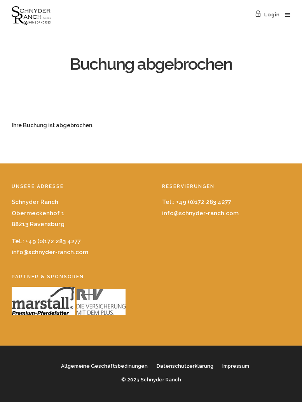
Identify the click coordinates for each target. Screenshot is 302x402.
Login (267, 15)
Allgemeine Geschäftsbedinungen (104, 366)
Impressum (235, 366)
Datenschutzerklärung (185, 366)
